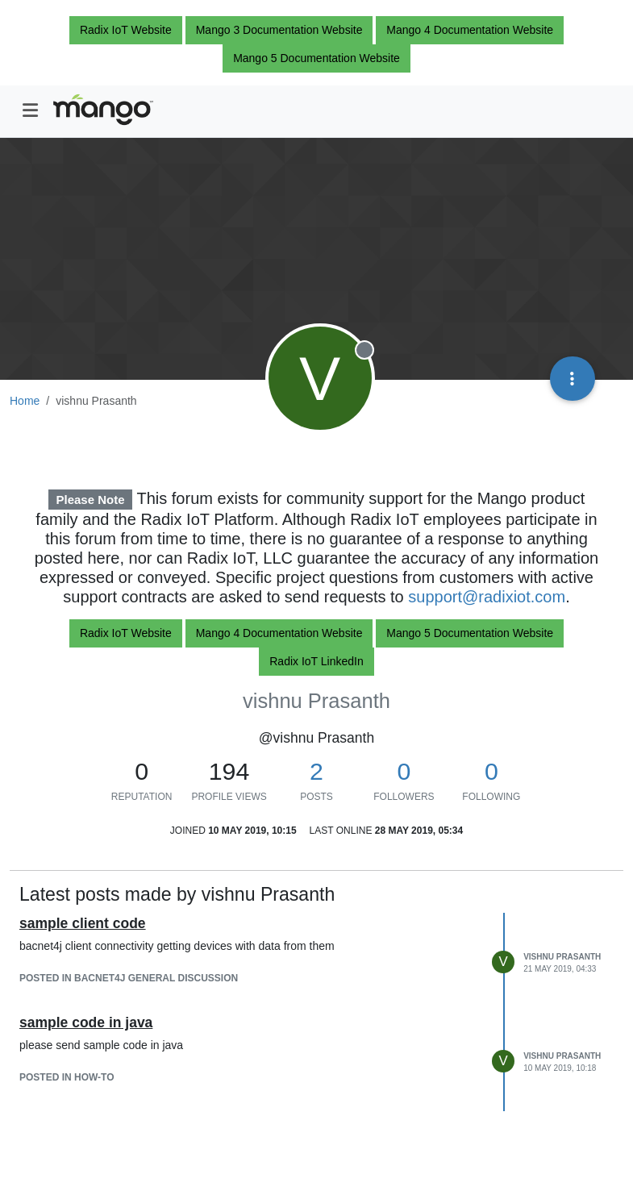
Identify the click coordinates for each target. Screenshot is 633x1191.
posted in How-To (67, 1077)
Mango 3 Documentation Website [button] (279, 29)
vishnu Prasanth (562, 956)
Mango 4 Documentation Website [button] (469, 29)
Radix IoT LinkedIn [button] (316, 661)
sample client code (82, 923)
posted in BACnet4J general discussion (128, 978)
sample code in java (85, 1022)
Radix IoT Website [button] (126, 29)
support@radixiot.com (486, 597)
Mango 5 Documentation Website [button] (316, 58)
